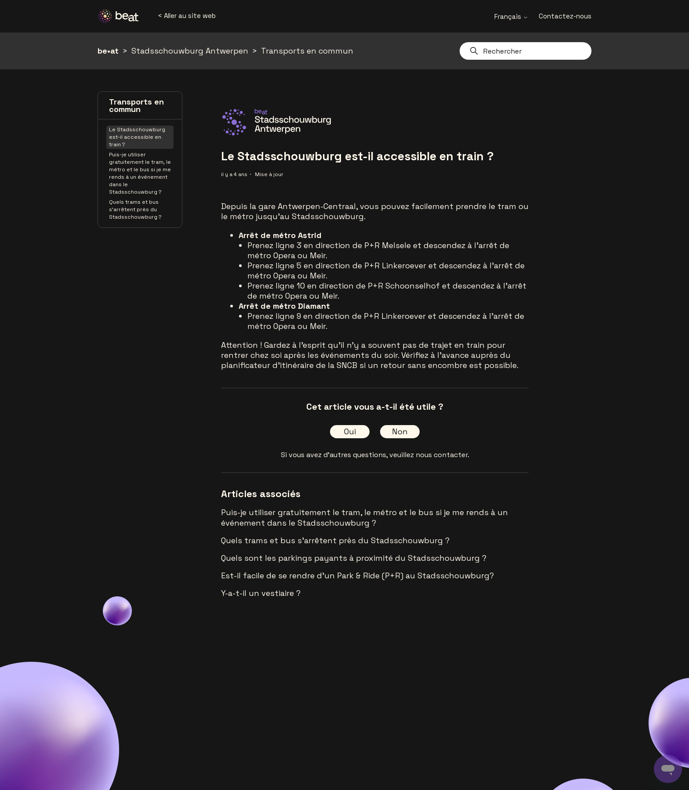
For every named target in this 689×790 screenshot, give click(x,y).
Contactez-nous (565, 16)
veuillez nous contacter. (429, 454)
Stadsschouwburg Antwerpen (189, 51)
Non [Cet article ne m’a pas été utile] (400, 431)
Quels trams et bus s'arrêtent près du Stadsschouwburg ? (135, 209)
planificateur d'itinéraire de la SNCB (289, 365)
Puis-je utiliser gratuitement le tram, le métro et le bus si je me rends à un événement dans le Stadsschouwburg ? (140, 173)
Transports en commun (307, 51)
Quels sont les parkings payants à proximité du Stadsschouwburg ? (353, 558)
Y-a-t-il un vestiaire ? (261, 593)
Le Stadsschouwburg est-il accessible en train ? (137, 137)
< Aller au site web (187, 15)
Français (511, 16)
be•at (108, 51)
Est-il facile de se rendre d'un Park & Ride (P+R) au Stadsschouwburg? (357, 575)
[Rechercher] (525, 51)
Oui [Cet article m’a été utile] (350, 431)
